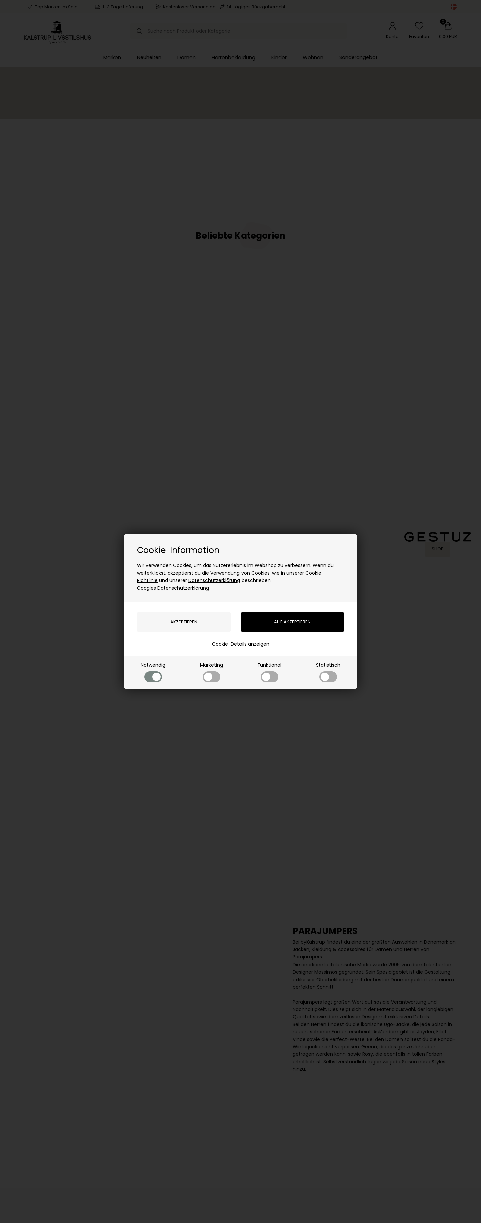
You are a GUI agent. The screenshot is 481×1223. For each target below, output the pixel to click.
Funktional (269, 672)
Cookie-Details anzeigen (240, 644)
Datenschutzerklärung (214, 580)
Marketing (211, 672)
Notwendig (153, 672)
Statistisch (328, 672)
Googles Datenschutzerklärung (173, 588)
